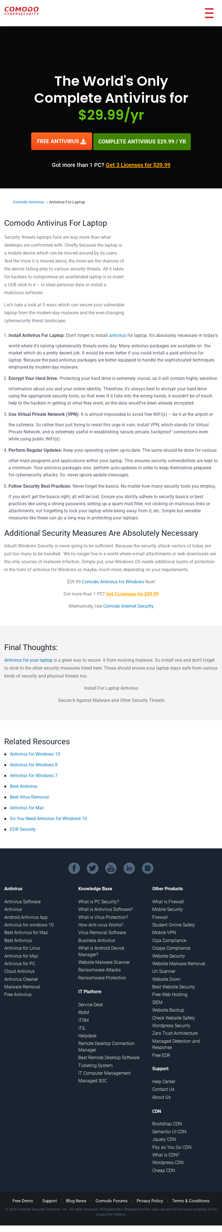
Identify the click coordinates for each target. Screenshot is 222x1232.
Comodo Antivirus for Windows (113, 581)
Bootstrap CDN (167, 1123)
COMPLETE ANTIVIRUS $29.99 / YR (142, 140)
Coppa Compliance (171, 947)
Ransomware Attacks (99, 969)
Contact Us (163, 1088)
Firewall (160, 916)
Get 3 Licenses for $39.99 (138, 164)
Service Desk (90, 1004)
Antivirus (13, 908)
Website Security (168, 955)
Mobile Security (167, 908)
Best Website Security (173, 986)
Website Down (166, 978)
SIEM (157, 1001)
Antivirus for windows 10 (29, 924)
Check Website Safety (173, 1017)
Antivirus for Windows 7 (34, 774)
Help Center (163, 1080)
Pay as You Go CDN (171, 1146)
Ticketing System (95, 1064)
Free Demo (22, 1200)
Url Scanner (163, 970)
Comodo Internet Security (128, 605)
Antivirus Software (22, 901)
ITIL (82, 1027)
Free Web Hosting (169, 994)
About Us (161, 1096)
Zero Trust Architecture (175, 1032)
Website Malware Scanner (104, 961)
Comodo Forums (112, 1200)
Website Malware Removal (178, 963)
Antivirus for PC (19, 963)
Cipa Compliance (169, 939)
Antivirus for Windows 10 (35, 753)
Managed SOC (92, 1080)
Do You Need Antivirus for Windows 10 (48, 817)
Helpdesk (87, 1035)
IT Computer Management (104, 1072)
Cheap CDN (163, 1169)
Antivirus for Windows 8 (34, 764)
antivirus (117, 334)
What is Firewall (168, 901)
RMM (83, 1011)
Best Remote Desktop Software (108, 1056)
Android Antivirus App (26, 916)
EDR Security (23, 828)
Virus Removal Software (102, 931)
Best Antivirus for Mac (26, 931)
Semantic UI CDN (169, 1131)
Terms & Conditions (191, 1200)
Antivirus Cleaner (21, 978)
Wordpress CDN (167, 1161)
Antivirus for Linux (22, 947)
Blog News (76, 1200)
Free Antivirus (17, 994)
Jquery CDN (164, 1138)
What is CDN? (165, 1154)
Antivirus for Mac (27, 807)
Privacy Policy (150, 1200)
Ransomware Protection (102, 977)
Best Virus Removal (29, 796)
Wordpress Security (171, 1024)
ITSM (83, 1019)
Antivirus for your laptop (28, 659)
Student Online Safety (173, 924)
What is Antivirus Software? (105, 908)
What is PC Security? (98, 901)
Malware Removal (22, 986)
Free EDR (161, 1054)
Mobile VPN (164, 931)
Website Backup (168, 1009)
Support (49, 1200)
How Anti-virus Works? (100, 924)
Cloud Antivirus (19, 970)
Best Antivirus (23, 785)
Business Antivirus (96, 939)
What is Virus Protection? (103, 916)
